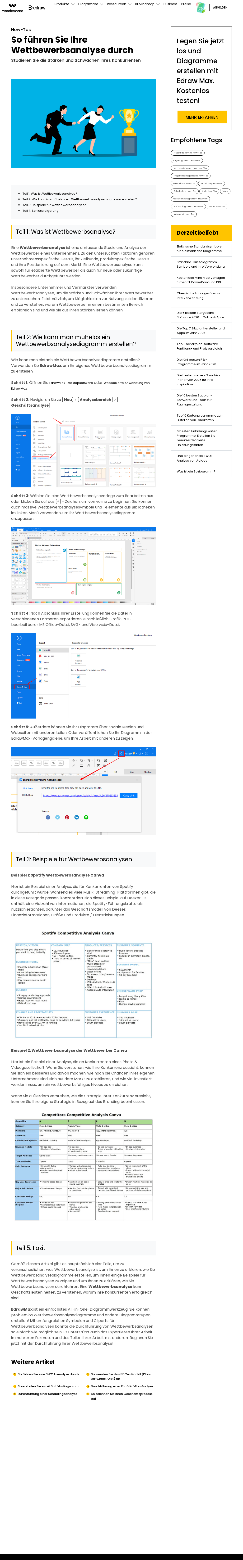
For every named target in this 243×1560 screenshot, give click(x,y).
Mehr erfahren (202, 117)
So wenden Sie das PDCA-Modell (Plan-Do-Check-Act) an (123, 1384)
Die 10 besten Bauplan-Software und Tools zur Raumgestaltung (198, 507)
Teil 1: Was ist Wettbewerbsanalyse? (56, 195)
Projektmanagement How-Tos (195, 182)
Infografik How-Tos (214, 248)
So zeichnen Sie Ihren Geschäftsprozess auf (113, 1415)
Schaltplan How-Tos (189, 210)
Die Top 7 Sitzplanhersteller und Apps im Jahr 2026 (197, 412)
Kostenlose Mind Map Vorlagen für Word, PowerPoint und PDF (196, 338)
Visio (203, 220)
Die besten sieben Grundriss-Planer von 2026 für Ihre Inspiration (199, 481)
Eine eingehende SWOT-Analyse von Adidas (199, 590)
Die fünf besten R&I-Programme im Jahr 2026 (200, 459)
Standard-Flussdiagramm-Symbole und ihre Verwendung (200, 313)
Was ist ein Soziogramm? (200, 607)
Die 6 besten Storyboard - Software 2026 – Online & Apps (201, 387)
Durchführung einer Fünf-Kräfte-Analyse (123, 1400)
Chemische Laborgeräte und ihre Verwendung (199, 361)
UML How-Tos (183, 220)
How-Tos (23, 30)
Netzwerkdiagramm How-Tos (195, 172)
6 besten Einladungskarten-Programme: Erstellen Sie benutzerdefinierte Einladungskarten (200, 563)
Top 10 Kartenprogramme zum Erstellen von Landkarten (201, 532)
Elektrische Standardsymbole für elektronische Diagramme (201, 288)
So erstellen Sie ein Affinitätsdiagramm (38, 1400)
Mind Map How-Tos (188, 201)
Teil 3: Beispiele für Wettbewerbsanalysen (61, 212)
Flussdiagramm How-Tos (192, 153)
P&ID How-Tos (184, 248)
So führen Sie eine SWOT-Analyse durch (51, 1384)
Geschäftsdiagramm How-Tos (196, 229)
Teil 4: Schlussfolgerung (44, 217)
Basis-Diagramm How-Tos (194, 239)
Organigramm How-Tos (191, 163)
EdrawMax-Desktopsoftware (76, 389)
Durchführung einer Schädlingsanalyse (37, 1415)
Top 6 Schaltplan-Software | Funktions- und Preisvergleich (201, 437)
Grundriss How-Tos (188, 191)
